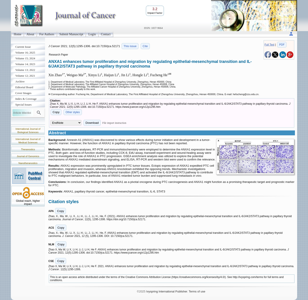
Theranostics (28, 149)
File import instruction (114, 122)
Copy (56, 112)
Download (92, 122)
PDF (281, 44)
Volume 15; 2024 (25, 58)
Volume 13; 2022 (25, 70)
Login (92, 34)
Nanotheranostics (28, 163)
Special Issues (23, 104)
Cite (145, 46)
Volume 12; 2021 (25, 75)
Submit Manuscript (71, 34)
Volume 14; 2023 (25, 64)
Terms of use (197, 291)
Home (17, 34)
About (30, 34)
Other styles (72, 112)
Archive (20, 81)
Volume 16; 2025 (25, 52)
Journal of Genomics (28, 156)
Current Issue (23, 46)
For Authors (46, 34)
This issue (130, 46)
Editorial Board (24, 87)
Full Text (269, 44)
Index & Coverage (26, 98)
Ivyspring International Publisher (166, 291)
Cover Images (23, 93)
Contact (106, 34)
